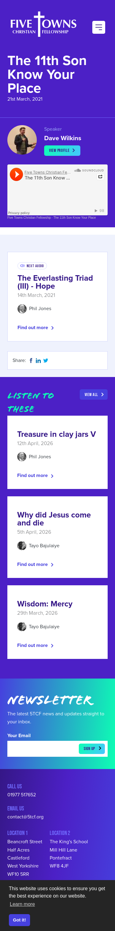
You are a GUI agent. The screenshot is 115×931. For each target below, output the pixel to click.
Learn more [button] (22, 904)
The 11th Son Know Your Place (74, 217)
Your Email (19, 736)
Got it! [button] (19, 920)
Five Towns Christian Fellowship (29, 217)
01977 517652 (21, 795)
